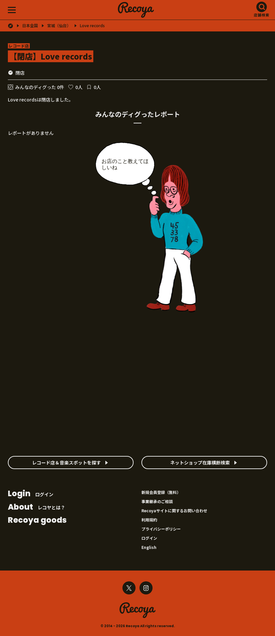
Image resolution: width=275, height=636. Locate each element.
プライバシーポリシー (161, 529)
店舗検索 (261, 14)
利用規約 (149, 519)
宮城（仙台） (59, 25)
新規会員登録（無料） (161, 492)
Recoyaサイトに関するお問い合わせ (174, 510)
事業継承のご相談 (157, 501)
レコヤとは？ (36, 507)
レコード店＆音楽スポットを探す (66, 462)
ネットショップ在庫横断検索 (200, 462)
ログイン (30, 494)
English (148, 547)
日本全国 (30, 25)
